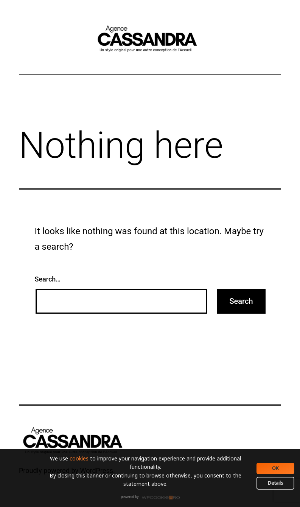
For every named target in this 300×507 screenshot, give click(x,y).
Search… (48, 279)
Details (275, 482)
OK (275, 468)
